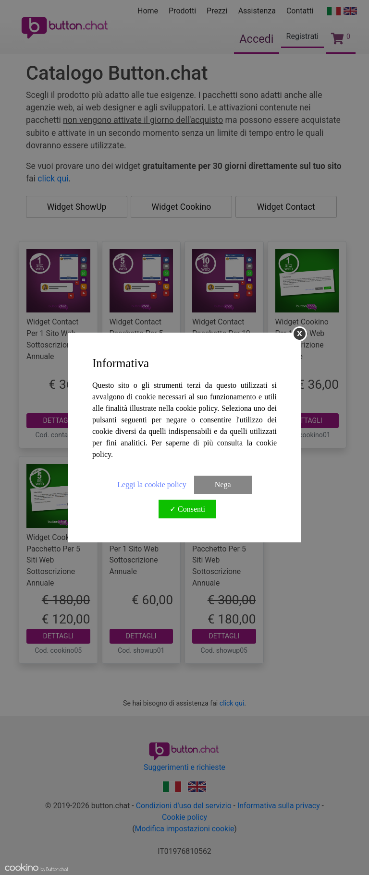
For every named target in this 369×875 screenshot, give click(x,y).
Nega (223, 484)
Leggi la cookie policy (151, 484)
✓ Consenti (187, 509)
